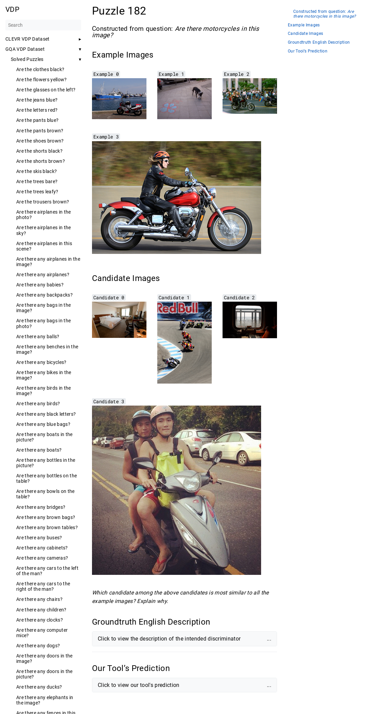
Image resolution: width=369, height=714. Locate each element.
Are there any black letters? (46, 414)
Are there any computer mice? (42, 632)
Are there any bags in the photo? (43, 323)
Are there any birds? (38, 403)
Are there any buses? (39, 537)
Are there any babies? (40, 284)
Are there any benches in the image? (47, 349)
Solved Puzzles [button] (27, 59)
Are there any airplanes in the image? (48, 261)
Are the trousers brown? (42, 201)
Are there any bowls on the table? (45, 494)
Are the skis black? (36, 171)
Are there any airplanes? (42, 274)
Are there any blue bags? (43, 424)
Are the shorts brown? (40, 161)
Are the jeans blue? (36, 100)
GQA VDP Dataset (25, 49)
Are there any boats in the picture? (44, 437)
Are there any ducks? (39, 687)
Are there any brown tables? (47, 527)
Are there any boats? (39, 450)
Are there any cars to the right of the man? (43, 586)
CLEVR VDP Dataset (27, 39)
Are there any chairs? (39, 599)
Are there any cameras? (42, 558)
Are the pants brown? (40, 130)
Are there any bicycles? (41, 362)
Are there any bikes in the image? (43, 375)
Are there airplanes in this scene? (44, 246)
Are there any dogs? (38, 645)
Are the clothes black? (40, 69)
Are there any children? (41, 609)
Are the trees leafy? (37, 191)
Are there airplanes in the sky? (43, 230)
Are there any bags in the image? (43, 307)
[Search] (43, 25)
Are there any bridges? (40, 507)
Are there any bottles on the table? (46, 478)
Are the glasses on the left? (45, 89)
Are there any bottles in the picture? (45, 462)
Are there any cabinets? (42, 547)
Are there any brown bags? (45, 517)
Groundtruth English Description (319, 42)
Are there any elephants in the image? (44, 700)
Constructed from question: (324, 14)
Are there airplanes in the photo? (43, 214)
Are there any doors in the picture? (44, 674)
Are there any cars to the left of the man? (47, 570)
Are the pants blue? (37, 120)
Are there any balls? (38, 336)
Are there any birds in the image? (43, 390)
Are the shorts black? (39, 151)
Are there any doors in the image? (44, 658)
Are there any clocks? (39, 620)
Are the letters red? (37, 110)
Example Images (304, 25)
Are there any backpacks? (44, 295)
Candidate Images (305, 33)
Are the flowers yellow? (41, 79)
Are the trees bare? (36, 181)
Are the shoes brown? (40, 141)
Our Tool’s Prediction (307, 51)
